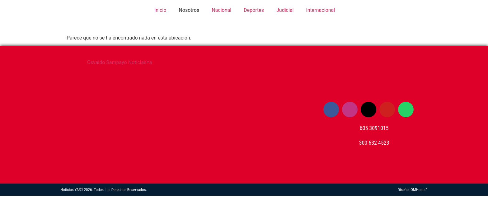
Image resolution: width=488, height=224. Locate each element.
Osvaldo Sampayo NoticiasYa (119, 62)
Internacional (320, 10)
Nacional (221, 10)
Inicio (159, 10)
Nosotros (189, 10)
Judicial (284, 10)
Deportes (254, 10)
